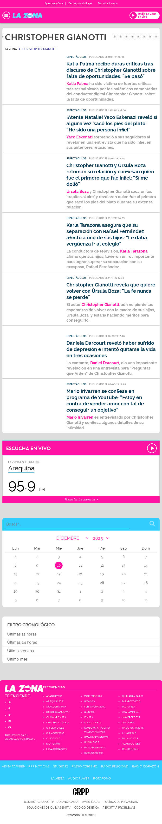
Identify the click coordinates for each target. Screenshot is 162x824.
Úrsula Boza (77, 191)
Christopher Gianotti (100, 304)
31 (58, 591)
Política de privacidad (121, 802)
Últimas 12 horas (22, 634)
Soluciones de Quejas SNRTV (49, 808)
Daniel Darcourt (104, 363)
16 (37, 574)
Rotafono (102, 778)
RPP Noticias (39, 766)
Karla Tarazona (133, 251)
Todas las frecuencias (81, 499)
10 (59, 565)
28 (146, 583)
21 (146, 574)
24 (59, 583)
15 (15, 574)
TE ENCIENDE (17, 696)
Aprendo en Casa (54, 3)
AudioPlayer (79, 778)
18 (80, 574)
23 (37, 583)
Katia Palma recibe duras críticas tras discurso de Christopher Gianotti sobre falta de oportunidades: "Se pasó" (111, 70)
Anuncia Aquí (68, 802)
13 (123, 565)
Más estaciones (107, 3)
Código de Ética (86, 808)
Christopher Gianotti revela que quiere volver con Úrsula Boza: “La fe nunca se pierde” (110, 291)
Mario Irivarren (79, 417)
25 (80, 583)
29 (15, 591)
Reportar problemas (119, 808)
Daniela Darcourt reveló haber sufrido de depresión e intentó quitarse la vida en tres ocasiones (111, 349)
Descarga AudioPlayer (80, 3)
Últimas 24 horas (22, 642)
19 (102, 574)
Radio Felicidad (114, 766)
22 (16, 583)
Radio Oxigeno (84, 766)
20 (124, 574)
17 (58, 574)
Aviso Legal (91, 802)
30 (37, 591)
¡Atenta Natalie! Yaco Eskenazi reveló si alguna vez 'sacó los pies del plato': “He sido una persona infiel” (111, 124)
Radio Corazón (145, 766)
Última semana (20, 651)
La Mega (58, 778)
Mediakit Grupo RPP (39, 802)
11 (80, 565)
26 (102, 583)
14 (146, 565)
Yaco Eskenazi (79, 137)
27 (123, 583)
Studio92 (60, 766)
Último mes (17, 659)
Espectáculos (76, 57)
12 (102, 565)
